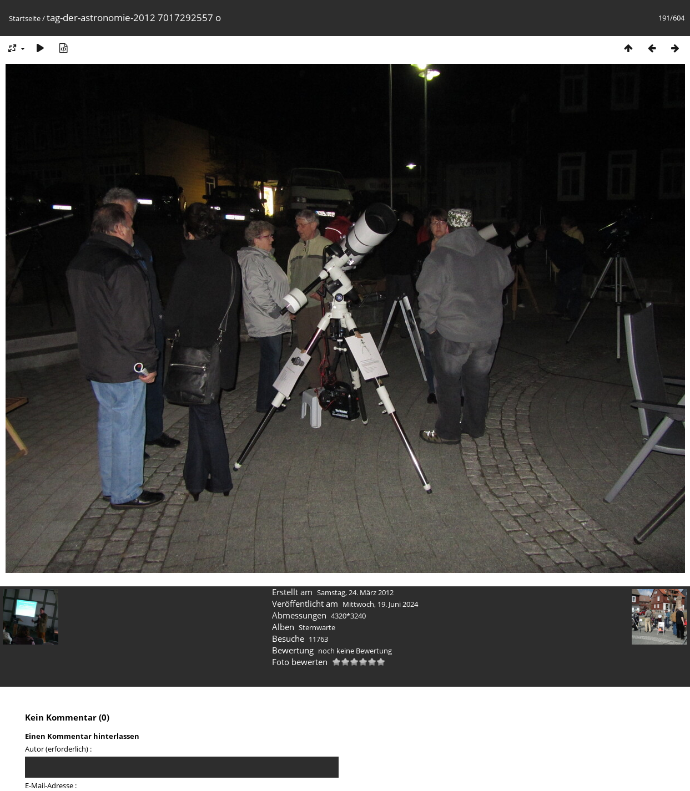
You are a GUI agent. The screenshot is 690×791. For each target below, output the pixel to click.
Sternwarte (317, 627)
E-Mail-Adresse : (51, 785)
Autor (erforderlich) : (58, 749)
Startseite (25, 18)
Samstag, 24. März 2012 (355, 592)
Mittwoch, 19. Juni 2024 (380, 604)
